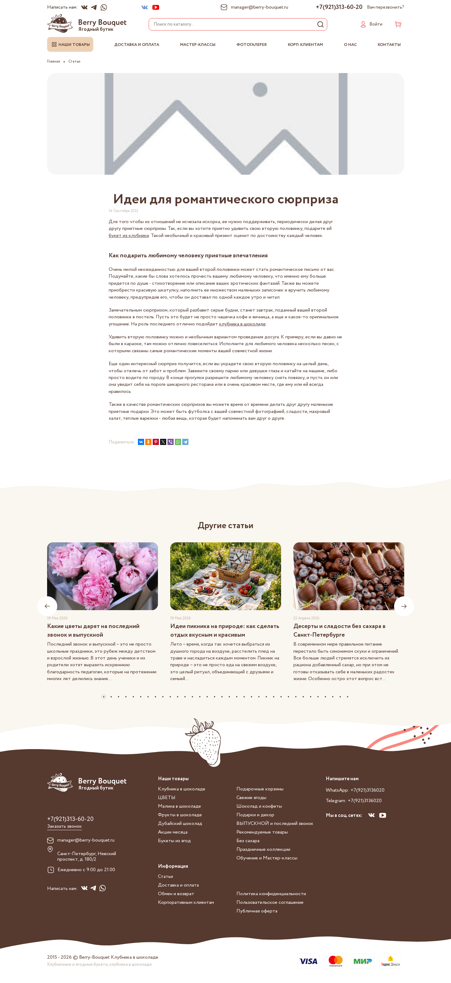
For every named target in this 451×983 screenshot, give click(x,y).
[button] (104, 697)
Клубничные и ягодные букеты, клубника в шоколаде (99, 964)
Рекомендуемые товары (262, 832)
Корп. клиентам (305, 45)
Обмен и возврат (176, 893)
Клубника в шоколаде (181, 789)
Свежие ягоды (251, 797)
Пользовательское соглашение (270, 902)
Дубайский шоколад (180, 823)
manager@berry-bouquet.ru (86, 840)
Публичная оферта (256, 911)
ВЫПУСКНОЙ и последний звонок (274, 823)
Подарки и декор (255, 814)
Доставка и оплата (136, 45)
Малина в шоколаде (179, 806)
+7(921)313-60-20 (339, 7)
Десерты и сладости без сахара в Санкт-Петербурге (339, 630)
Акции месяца (172, 832)
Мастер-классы (197, 45)
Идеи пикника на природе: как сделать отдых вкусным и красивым (224, 630)
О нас (350, 45)
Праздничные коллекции (263, 849)
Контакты (389, 45)
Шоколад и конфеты (259, 806)
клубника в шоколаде (242, 324)
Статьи (165, 876)
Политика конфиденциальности (271, 893)
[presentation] (47, 606)
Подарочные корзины (260, 789)
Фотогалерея (251, 45)
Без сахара (248, 840)
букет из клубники (129, 235)
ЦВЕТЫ (166, 797)
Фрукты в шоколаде (180, 814)
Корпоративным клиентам (186, 902)
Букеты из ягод (174, 840)
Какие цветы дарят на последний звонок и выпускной (93, 630)
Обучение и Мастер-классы (266, 858)
